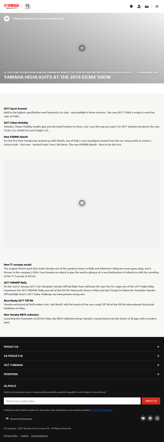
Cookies (24, 435)
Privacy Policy (11, 435)
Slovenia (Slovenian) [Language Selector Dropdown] (18, 419)
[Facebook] (150, 418)
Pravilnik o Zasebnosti (102, 409)
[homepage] (11, 6)
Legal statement (39, 435)
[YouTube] (143, 418)
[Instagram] (157, 418)
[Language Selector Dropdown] (147, 6)
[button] (157, 6)
